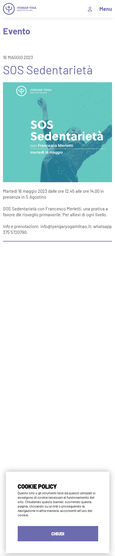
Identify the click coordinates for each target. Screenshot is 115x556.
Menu (105, 9)
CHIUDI (57, 533)
